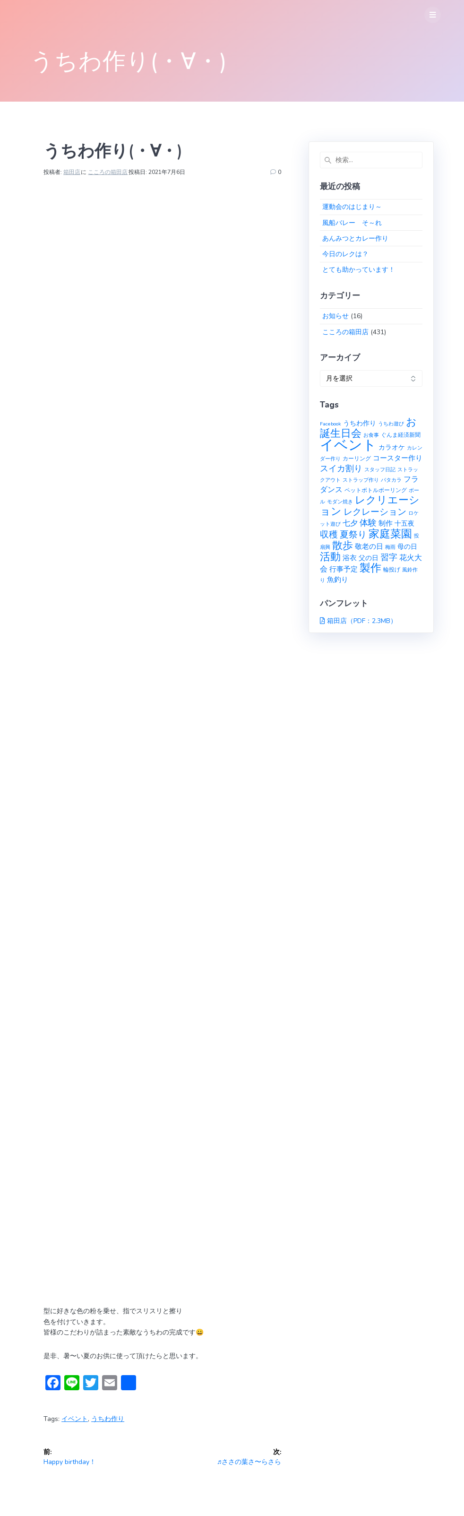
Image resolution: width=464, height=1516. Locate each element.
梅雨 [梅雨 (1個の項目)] (390, 547)
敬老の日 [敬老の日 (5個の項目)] (369, 546)
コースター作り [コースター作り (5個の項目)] (397, 458)
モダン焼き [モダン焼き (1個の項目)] (340, 501)
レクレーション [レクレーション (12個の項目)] (375, 512)
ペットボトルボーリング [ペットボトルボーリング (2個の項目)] (375, 490)
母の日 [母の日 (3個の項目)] (407, 546)
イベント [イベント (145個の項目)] (348, 444)
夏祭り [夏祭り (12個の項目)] (353, 534)
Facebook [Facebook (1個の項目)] (330, 423)
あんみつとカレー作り (355, 238)
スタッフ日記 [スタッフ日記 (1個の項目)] (379, 469)
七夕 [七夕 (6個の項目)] (350, 523)
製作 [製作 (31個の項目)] (370, 568)
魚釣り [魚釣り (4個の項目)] (337, 579)
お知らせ (335, 316)
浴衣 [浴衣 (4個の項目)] (350, 558)
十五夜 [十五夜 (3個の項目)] (404, 523)
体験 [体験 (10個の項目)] (368, 522)
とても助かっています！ (358, 269)
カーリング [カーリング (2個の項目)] (357, 458)
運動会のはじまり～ (352, 206)
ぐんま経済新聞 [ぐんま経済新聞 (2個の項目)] (401, 435)
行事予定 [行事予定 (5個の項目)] (343, 569)
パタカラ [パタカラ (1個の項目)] (391, 480)
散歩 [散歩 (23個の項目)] (342, 545)
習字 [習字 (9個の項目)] (388, 557)
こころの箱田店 (108, 172)
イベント (74, 1418)
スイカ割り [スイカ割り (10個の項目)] (341, 468)
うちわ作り (107, 1418)
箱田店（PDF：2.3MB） (362, 620)
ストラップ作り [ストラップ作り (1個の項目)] (361, 480)
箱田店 (71, 172)
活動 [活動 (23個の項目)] (330, 557)
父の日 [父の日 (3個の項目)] (368, 558)
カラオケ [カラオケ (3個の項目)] (391, 447)
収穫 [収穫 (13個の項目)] (329, 534)
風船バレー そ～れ (352, 222)
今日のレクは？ (345, 254)
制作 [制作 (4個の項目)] (385, 523)
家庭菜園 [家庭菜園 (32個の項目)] (390, 534)
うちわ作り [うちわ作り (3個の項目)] (359, 423)
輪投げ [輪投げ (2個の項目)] (391, 569)
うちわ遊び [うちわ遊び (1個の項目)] (391, 423)
